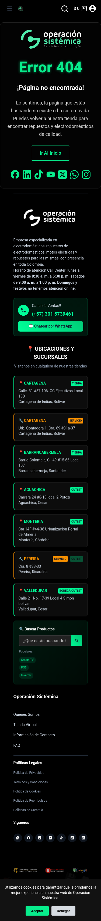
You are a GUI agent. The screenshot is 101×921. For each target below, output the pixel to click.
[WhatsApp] (17, 838)
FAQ (16, 745)
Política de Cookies (27, 791)
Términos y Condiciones (30, 782)
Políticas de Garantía (28, 810)
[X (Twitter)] (72, 838)
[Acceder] (92, 8)
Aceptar (37, 911)
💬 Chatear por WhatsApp (50, 326)
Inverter (26, 677)
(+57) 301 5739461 (53, 314)
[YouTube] (50, 838)
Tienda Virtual (25, 725)
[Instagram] (39, 838)
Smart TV (27, 661)
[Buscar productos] (45, 642)
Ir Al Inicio (50, 153)
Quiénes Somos (26, 714)
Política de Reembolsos (30, 800)
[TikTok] (61, 838)
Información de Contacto (34, 735)
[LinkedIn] (83, 838)
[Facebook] (28, 838)
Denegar (63, 911)
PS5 (24, 669)
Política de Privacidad (28, 773)
